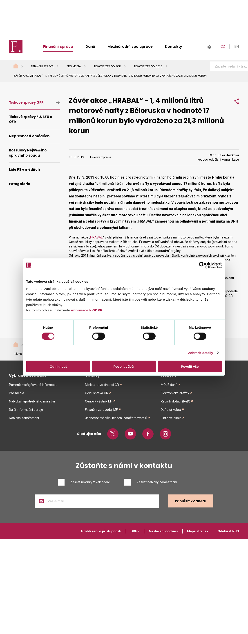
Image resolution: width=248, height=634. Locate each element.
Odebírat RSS (228, 531)
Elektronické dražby (175, 393)
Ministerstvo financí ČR (102, 385)
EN (236, 46)
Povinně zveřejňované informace (33, 385)
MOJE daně (169, 385)
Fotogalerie (19, 183)
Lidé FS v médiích (24, 169)
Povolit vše (190, 366)
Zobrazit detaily (200, 353)
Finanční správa (58, 46)
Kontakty (173, 46)
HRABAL (96, 237)
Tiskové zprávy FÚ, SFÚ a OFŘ (30, 119)
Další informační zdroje (26, 410)
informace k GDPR (86, 310)
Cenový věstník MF (99, 401)
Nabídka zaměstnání (24, 418)
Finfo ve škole (171, 418)
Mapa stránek (197, 531)
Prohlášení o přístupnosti (101, 531)
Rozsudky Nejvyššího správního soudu (28, 153)
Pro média (74, 66)
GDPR (135, 531)
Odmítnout (58, 366)
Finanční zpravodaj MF (101, 410)
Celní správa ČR (96, 393)
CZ (223, 46)
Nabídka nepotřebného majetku (32, 401)
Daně (90, 46)
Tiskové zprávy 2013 (148, 66)
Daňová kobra (171, 410)
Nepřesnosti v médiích (29, 136)
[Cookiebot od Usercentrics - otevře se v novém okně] (202, 265)
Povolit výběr (123, 366)
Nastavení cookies (163, 531)
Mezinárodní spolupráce (130, 46)
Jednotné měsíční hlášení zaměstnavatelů (116, 418)
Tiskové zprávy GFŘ (107, 66)
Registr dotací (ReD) (175, 401)
